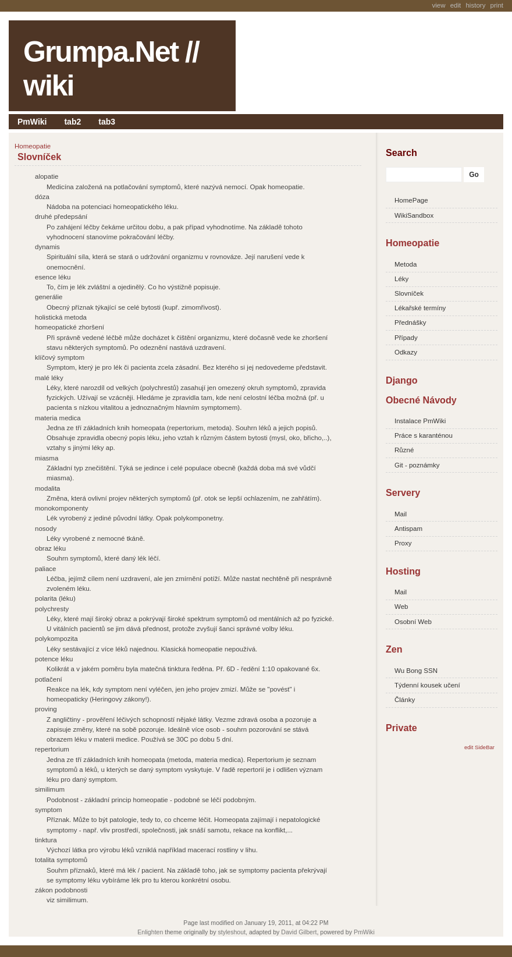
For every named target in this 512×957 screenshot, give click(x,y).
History (475, 5)
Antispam (408, 528)
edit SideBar (479, 747)
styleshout (232, 931)
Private (401, 727)
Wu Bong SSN (416, 670)
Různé (404, 449)
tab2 (72, 121)
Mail (400, 514)
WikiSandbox (413, 215)
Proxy (402, 543)
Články (404, 699)
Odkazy (405, 352)
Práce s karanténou (423, 435)
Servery (403, 492)
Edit (455, 5)
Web (401, 606)
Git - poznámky (416, 465)
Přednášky (410, 322)
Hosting (403, 571)
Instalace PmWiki (420, 420)
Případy (406, 337)
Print (496, 5)
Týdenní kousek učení (427, 685)
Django (402, 380)
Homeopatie (412, 243)
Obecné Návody (421, 400)
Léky (401, 278)
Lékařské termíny (420, 307)
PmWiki (32, 121)
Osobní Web (413, 621)
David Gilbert (299, 931)
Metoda (405, 264)
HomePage (411, 200)
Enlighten (150, 931)
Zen (394, 649)
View (438, 5)
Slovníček (39, 156)
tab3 (106, 121)
